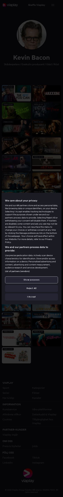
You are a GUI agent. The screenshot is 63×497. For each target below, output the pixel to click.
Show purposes (31, 280)
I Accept (31, 297)
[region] (31, 248)
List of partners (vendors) (17, 271)
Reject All (31, 288)
